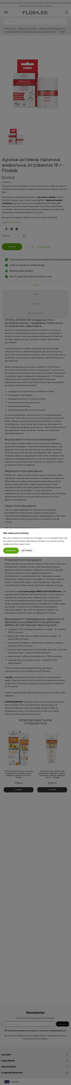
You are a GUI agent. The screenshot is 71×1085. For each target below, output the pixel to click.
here (27, 544)
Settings (27, 550)
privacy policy (57, 541)
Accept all (11, 551)
